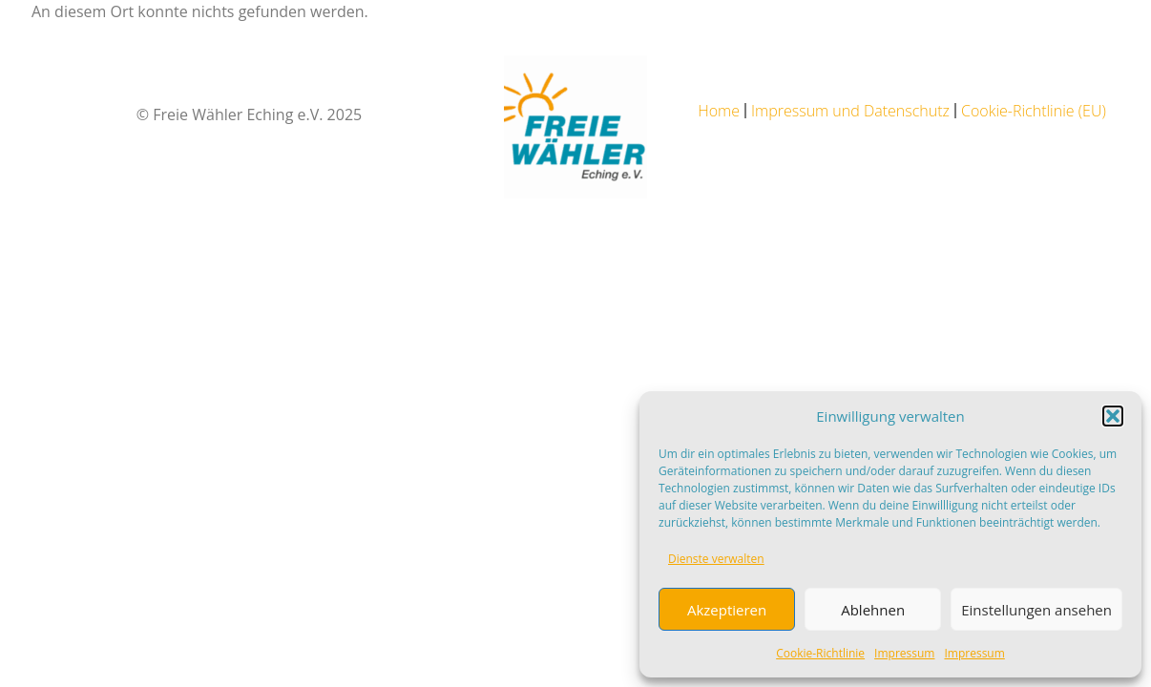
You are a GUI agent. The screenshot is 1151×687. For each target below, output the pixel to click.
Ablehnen (873, 609)
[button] (1112, 416)
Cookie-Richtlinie (820, 653)
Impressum (904, 653)
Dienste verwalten (716, 559)
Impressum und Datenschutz (850, 110)
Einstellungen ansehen (1036, 609)
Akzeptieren (726, 609)
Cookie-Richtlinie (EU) (1033, 110)
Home (719, 110)
